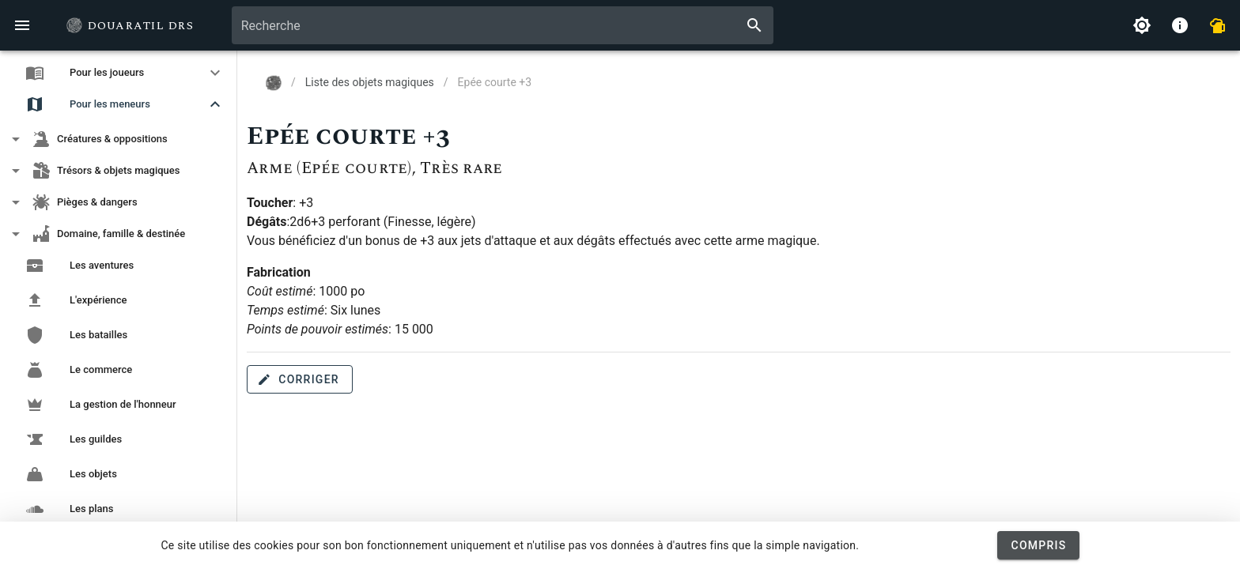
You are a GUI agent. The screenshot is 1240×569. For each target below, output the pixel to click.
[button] (118, 73)
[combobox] (502, 25)
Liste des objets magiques (369, 82)
